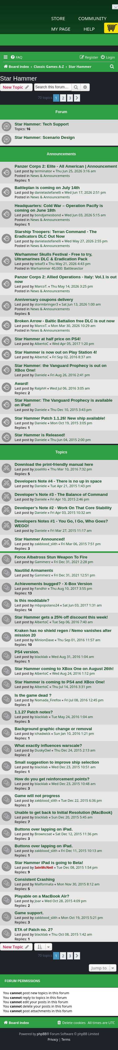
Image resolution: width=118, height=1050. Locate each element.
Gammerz (43, 561)
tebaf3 (40, 263)
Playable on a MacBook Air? (42, 896)
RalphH (41, 388)
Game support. (29, 913)
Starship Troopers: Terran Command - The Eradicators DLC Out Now (56, 234)
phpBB (42, 1034)
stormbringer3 (46, 304)
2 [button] (63, 98)
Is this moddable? (32, 600)
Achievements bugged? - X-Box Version (53, 583)
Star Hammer (18, 78)
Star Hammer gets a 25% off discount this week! (61, 617)
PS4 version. (27, 652)
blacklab (41, 656)
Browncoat (43, 834)
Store (58, 18)
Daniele (41, 375)
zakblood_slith (46, 543)
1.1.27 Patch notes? (34, 712)
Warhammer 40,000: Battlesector (56, 268)
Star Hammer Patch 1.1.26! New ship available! (60, 418)
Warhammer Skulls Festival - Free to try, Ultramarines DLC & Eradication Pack (53, 256)
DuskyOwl (43, 750)
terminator (43, 171)
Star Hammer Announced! (40, 539)
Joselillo (41, 469)
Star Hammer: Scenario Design (45, 137)
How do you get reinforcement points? (52, 779)
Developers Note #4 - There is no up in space (58, 481)
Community (92, 18)
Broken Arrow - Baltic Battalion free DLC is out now (65, 321)
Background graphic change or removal (53, 728)
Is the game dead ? (33, 695)
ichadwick (43, 733)
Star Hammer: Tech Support (42, 124)
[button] (77, 98)
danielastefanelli (48, 192)
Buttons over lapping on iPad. (44, 829)
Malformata (44, 884)
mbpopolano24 (47, 605)
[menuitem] (16, 57)
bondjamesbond (48, 215)
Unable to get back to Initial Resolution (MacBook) (63, 812)
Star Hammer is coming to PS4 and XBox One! (60, 682)
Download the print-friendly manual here (54, 464)
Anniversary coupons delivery (44, 299)
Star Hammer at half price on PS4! (48, 339)
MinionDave (44, 640)
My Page (60, 29)
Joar (38, 900)
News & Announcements (50, 175)
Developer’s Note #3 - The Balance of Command (61, 494)
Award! (21, 383)
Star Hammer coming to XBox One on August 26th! (64, 668)
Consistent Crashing (35, 879)
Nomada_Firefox (48, 700)
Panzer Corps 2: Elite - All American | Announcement (66, 166)
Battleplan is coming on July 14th (47, 187)
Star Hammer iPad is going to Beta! (49, 862)
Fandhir (41, 588)
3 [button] (70, 98)
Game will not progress (37, 795)
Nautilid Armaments (34, 570)
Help (89, 29)
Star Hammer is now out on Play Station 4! (56, 352)
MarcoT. (41, 286)
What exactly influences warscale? (48, 745)
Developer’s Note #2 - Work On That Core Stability (63, 507)
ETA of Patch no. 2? (34, 929)
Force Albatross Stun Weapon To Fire (51, 557)
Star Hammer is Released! (40, 435)
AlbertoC (42, 343)
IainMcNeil (44, 867)
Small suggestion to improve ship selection (57, 762)
